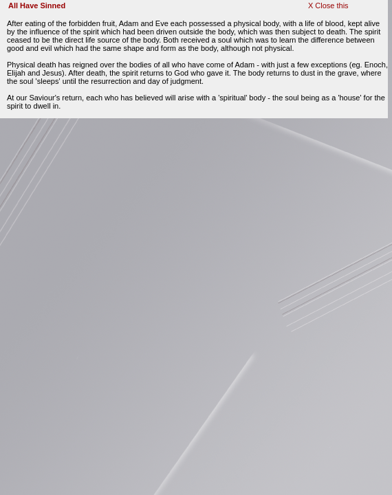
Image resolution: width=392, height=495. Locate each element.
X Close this (328, 5)
